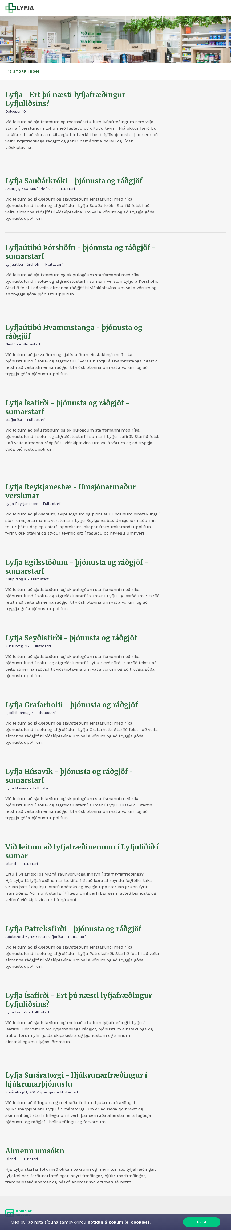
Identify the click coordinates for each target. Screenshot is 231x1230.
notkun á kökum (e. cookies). (118, 1222)
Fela (201, 1222)
